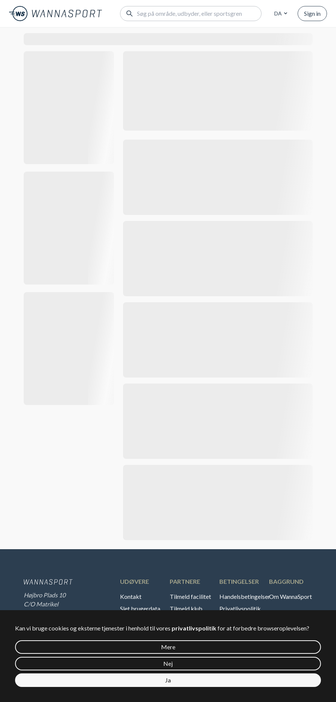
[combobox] (280, 13)
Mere (168, 646)
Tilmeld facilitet (190, 596)
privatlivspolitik (194, 628)
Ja (168, 680)
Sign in (312, 13)
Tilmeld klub (186, 608)
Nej (168, 663)
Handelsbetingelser (243, 596)
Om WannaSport (290, 596)
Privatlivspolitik (240, 608)
